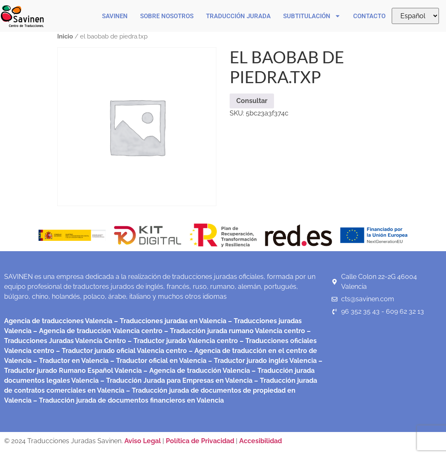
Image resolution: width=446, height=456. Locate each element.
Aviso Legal (143, 441)
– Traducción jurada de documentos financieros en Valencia (128, 400)
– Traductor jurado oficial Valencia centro (120, 351)
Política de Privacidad (200, 441)
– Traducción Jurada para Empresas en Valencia (175, 380)
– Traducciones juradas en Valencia (169, 321)
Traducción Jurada (238, 16)
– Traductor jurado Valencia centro (182, 341)
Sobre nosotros (167, 16)
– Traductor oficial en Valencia (158, 361)
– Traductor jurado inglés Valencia (262, 361)
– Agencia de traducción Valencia (196, 370)
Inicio (65, 36)
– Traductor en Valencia (70, 361)
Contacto (369, 16)
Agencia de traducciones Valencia (58, 321)
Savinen (115, 16)
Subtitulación (312, 16)
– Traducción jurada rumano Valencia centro (233, 331)
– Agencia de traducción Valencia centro (97, 331)
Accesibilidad (260, 441)
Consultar (251, 101)
